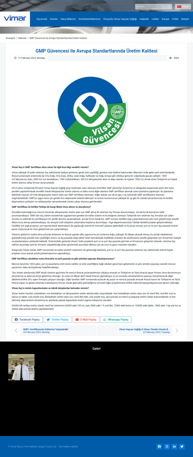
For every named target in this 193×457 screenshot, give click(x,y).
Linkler (155, 19)
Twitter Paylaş (57, 319)
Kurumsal (42, 19)
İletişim (185, 19)
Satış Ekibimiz (68, 19)
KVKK (175, 19)
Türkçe (183, 6)
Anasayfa (10, 38)
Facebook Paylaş (27, 319)
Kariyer (165, 19)
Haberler (144, 19)
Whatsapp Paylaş (115, 319)
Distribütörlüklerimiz (89, 19)
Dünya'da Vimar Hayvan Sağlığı (120, 19)
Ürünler (54, 19)
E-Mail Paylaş (86, 319)
